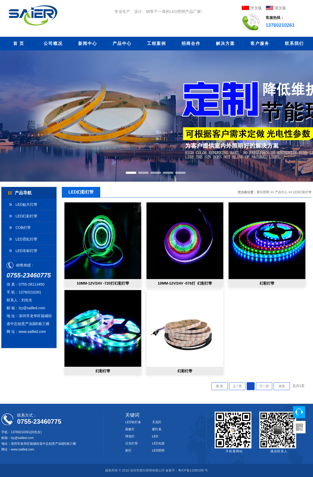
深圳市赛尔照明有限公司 (147, 470)
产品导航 (23, 193)
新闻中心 (87, 43)
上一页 (237, 386)
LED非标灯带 (26, 251)
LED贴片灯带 (26, 204)
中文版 (256, 8)
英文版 (280, 8)
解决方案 (225, 43)
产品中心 (122, 43)
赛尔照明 (263, 192)
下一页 (264, 386)
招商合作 (190, 43)
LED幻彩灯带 (26, 216)
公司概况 (53, 43)
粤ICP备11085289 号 (193, 470)
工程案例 (156, 43)
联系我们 (294, 43)
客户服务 (259, 43)
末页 (282, 386)
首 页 (18, 43)
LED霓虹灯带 (26, 239)
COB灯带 (23, 228)
